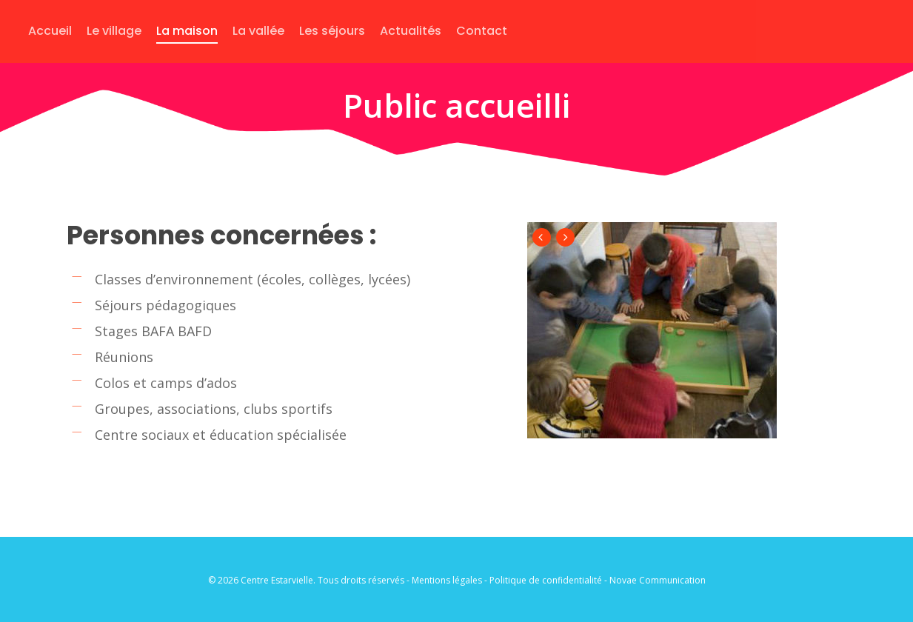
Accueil (50, 30)
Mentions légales (447, 580)
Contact (481, 30)
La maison (187, 30)
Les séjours (332, 30)
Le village (114, 30)
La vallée (258, 30)
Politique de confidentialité (545, 580)
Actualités (410, 30)
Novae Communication (657, 580)
